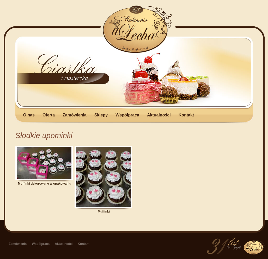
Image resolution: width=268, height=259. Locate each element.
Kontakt (186, 115)
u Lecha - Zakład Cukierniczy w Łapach (138, 29)
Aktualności (159, 115)
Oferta (48, 115)
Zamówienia (75, 115)
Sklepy (101, 115)
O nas (29, 115)
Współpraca (127, 115)
